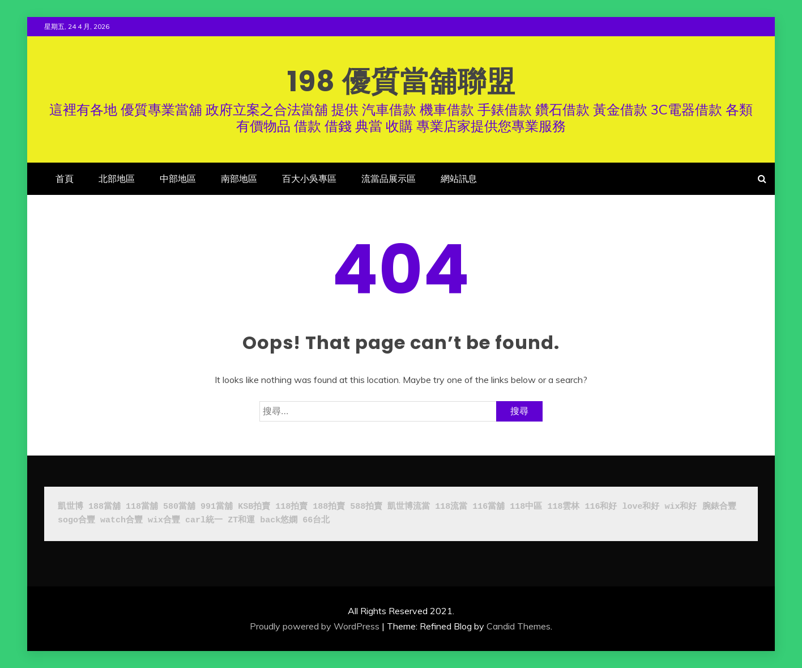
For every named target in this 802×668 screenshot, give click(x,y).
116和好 (601, 507)
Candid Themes (519, 626)
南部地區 (239, 178)
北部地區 (117, 178)
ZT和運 (241, 520)
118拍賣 (291, 507)
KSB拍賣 (254, 507)
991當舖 (216, 507)
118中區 (526, 507)
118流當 (451, 507)
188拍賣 (329, 507)
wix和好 (680, 507)
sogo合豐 (76, 520)
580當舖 (179, 507)
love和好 (640, 507)
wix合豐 (164, 520)
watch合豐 (121, 520)
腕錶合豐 (719, 507)
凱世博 (70, 507)
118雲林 (563, 507)
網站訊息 (459, 178)
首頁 (65, 178)
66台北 (316, 520)
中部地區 (178, 178)
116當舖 (488, 507)
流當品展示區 (388, 178)
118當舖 (142, 507)
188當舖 (104, 507)
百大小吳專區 (309, 178)
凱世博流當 (408, 507)
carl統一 (204, 520)
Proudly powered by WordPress (314, 626)
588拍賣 (366, 507)
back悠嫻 (278, 520)
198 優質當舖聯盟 (401, 81)
